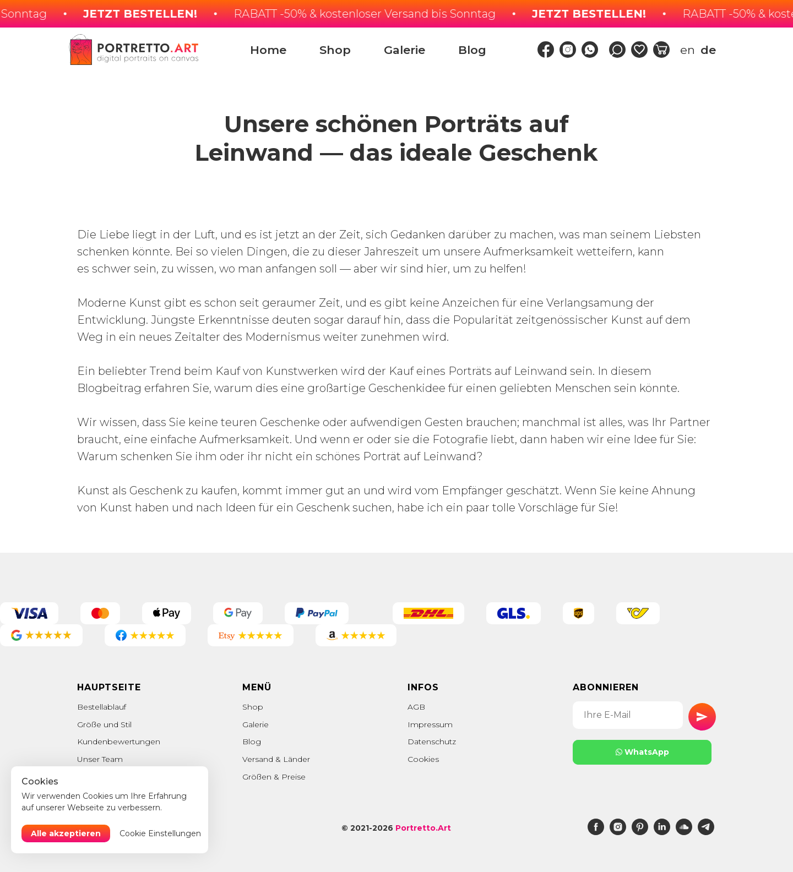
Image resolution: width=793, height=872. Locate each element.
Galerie (404, 50)
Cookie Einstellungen (160, 833)
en (687, 50)
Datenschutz (432, 741)
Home (268, 50)
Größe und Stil (104, 724)
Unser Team (100, 759)
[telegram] (706, 832)
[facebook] (596, 832)
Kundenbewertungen (118, 741)
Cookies (423, 759)
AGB (416, 707)
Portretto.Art (423, 828)
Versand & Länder (276, 759)
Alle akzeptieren (66, 833)
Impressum (430, 724)
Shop (335, 50)
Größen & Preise (274, 777)
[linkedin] (662, 832)
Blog (472, 50)
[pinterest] (640, 832)
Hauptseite (109, 687)
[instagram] (618, 832)
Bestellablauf (101, 707)
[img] (545, 49)
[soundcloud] (684, 832)
